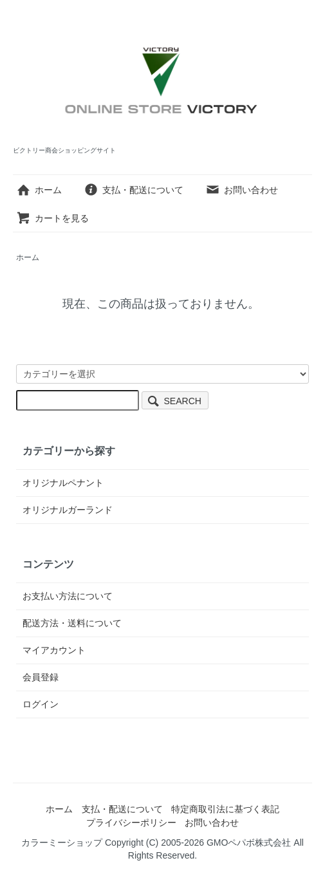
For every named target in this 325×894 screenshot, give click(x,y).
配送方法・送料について (72, 623)
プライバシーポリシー (131, 822)
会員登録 (41, 677)
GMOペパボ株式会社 (249, 842)
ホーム (39, 190)
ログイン (41, 704)
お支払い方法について (68, 596)
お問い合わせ (241, 190)
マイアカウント (54, 650)
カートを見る (52, 218)
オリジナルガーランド (68, 510)
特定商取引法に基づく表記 (225, 809)
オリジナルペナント (63, 483)
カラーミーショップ (61, 842)
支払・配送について (133, 190)
